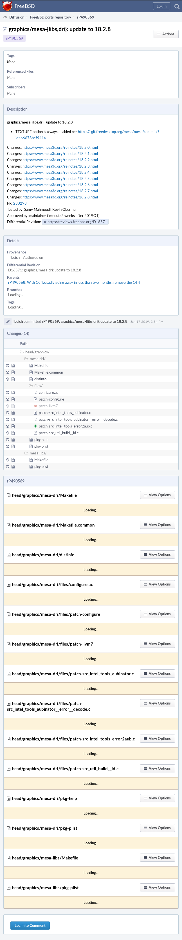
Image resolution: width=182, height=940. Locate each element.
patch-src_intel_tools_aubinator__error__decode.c (78, 419)
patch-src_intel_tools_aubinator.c (65, 412)
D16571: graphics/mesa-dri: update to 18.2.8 (44, 270)
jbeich (15, 257)
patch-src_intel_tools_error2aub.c (65, 426)
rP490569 (14, 38)
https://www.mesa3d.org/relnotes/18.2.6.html (60, 184)
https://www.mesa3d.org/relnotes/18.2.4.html (60, 172)
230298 (20, 203)
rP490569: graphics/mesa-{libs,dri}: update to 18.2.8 (84, 321)
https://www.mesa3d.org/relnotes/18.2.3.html (60, 166)
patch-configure (51, 399)
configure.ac (48, 392)
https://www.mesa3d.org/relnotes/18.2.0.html (60, 147)
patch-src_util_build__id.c (58, 432)
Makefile (41, 365)
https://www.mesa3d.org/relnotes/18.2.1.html (60, 153)
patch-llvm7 (48, 405)
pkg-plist (41, 446)
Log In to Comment (30, 925)
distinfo (40, 378)
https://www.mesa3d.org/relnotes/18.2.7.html (60, 190)
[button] (161, 6)
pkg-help (41, 439)
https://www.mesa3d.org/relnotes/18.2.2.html (60, 159)
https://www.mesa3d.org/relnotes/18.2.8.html (60, 197)
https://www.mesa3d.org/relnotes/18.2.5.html (60, 178)
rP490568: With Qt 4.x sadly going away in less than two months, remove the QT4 (74, 282)
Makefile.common (48, 372)
